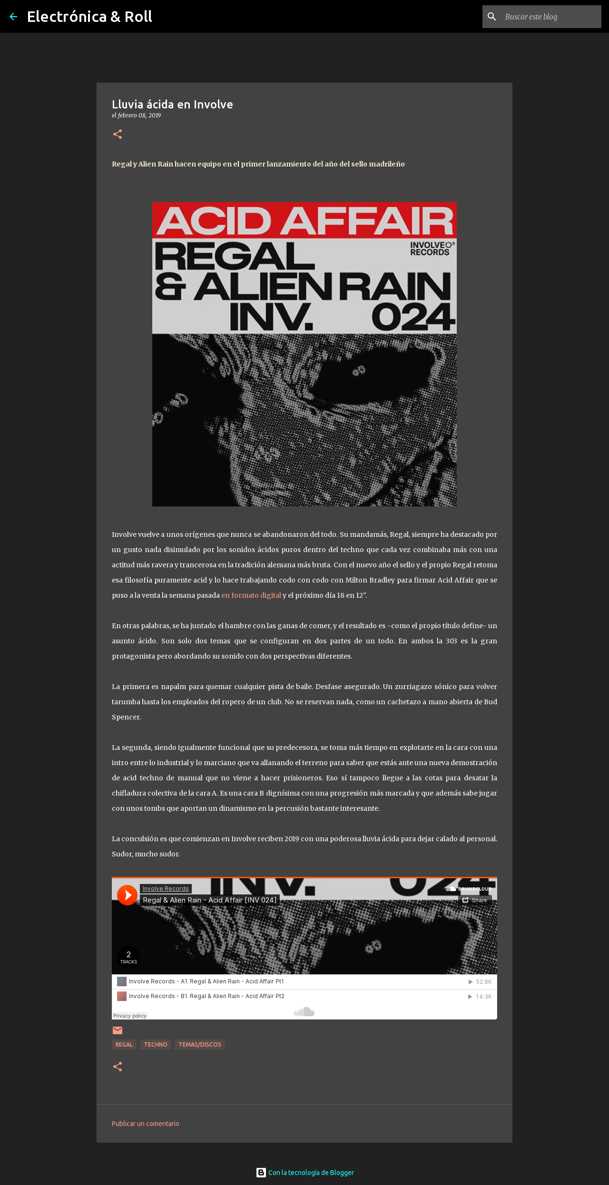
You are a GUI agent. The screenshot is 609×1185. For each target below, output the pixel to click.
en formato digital (251, 595)
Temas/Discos (199, 1044)
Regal (124, 1044)
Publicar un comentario (145, 1123)
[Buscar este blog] (551, 16)
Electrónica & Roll (89, 16)
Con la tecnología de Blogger (304, 1172)
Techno (155, 1044)
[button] (117, 134)
